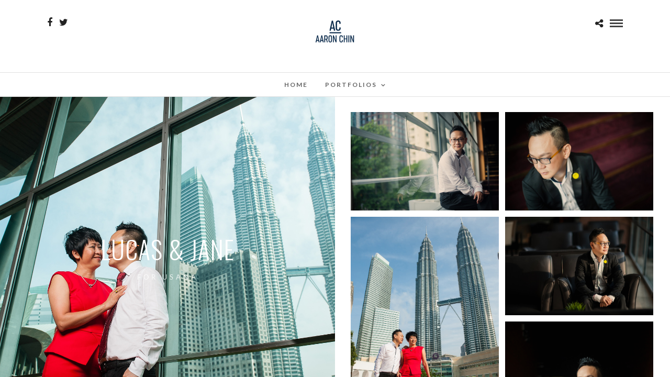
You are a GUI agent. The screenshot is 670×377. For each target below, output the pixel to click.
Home (296, 84)
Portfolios (351, 84)
